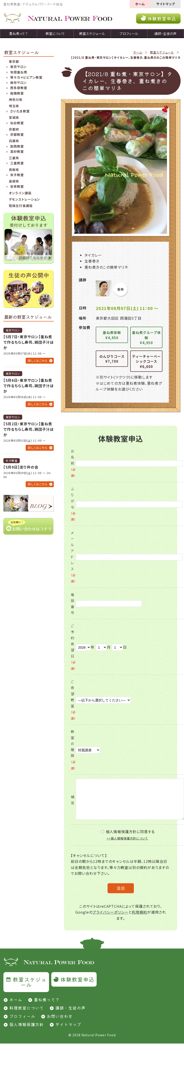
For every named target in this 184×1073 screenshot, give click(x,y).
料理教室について (26, 1008)
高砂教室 (17, 151)
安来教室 (17, 186)
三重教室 (17, 163)
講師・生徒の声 (70, 1008)
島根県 (14, 181)
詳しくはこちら (37, 360)
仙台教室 (17, 123)
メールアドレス (73, 556)
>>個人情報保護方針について (127, 838)
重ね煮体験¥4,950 (112, 335)
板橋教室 (17, 93)
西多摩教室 (18, 87)
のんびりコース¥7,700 (112, 359)
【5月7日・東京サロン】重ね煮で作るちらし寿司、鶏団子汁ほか (28, 342)
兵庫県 (14, 141)
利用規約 (139, 912)
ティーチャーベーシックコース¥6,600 (146, 361)
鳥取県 (14, 169)
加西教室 (17, 146)
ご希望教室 (73, 699)
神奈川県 (15, 99)
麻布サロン (18, 82)
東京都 (14, 61)
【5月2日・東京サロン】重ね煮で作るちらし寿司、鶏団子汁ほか (28, 429)
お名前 (73, 463)
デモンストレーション (24, 199)
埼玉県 (14, 106)
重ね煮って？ (47, 999)
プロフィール (22, 1016)
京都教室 (17, 134)
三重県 (14, 158)
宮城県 (14, 117)
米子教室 (17, 175)
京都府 (14, 129)
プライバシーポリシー (110, 912)
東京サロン (18, 66)
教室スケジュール (162, 52)
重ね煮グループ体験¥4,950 (146, 337)
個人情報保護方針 (26, 1024)
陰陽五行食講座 (21, 205)
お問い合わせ (60, 1016)
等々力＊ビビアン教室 (26, 77)
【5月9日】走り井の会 (20, 467)
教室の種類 (73, 749)
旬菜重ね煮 (18, 72)
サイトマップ (165, 4)
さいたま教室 (20, 111)
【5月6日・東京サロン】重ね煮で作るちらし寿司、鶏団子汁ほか (28, 385)
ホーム (140, 4)
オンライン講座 (20, 193)
